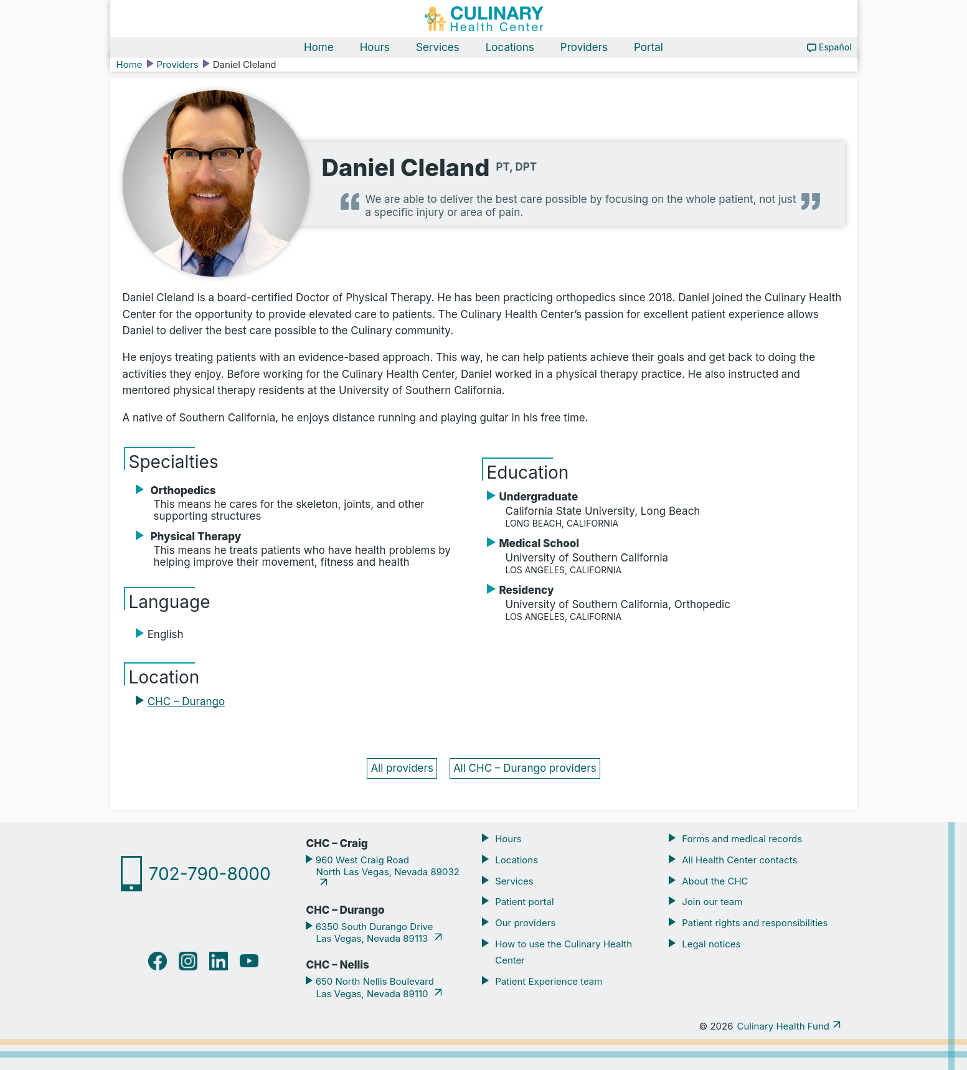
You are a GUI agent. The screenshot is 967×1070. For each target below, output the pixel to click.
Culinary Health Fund (783, 1026)
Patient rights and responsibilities (755, 923)
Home (319, 47)
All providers (401, 768)
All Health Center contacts (739, 860)
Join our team (712, 902)
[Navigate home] (484, 18)
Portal (648, 47)
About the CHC (715, 881)
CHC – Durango (186, 701)
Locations (510, 47)
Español (835, 47)
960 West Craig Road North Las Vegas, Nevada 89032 (386, 866)
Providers (584, 47)
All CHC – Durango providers (525, 768)
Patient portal (524, 902)
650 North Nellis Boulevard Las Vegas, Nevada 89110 (373, 987)
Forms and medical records (742, 839)
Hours (375, 47)
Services (438, 47)
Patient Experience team (548, 981)
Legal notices (711, 944)
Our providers (525, 923)
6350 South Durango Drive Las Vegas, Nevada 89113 (373, 933)
